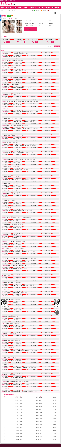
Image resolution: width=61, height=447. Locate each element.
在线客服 (10, 445)
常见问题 (40, 8)
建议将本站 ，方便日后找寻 (7, 0)
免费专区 (8, 8)
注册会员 (33, 8)
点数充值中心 (17, 8)
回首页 (3, 8)
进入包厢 (30, 29)
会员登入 (26, 8)
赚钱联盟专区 (56, 8)
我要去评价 (57, 46)
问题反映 (47, 8)
